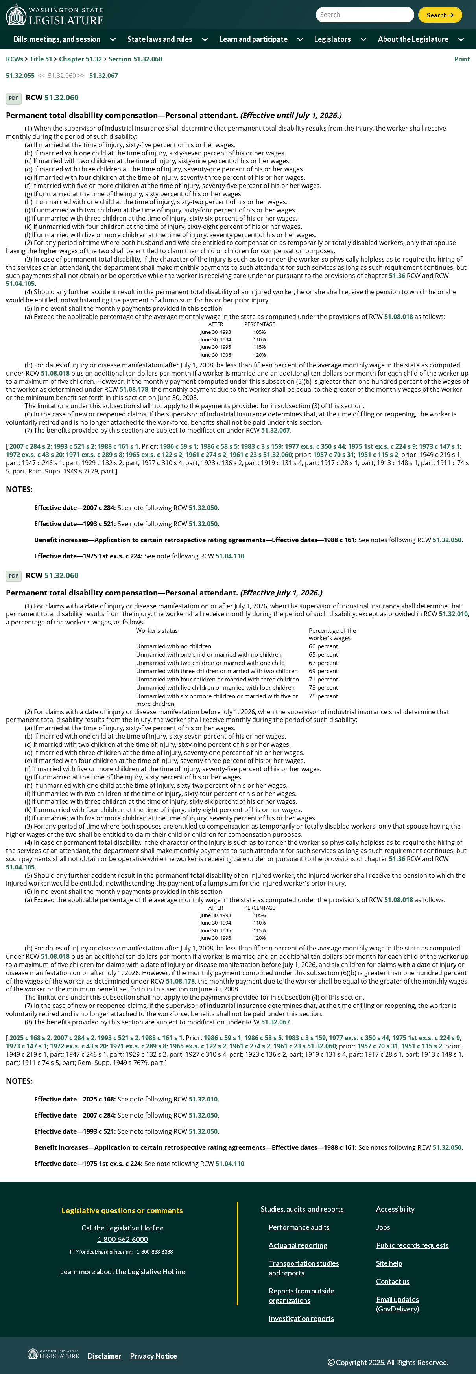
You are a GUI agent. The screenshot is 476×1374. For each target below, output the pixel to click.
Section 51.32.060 (135, 59)
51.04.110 (230, 556)
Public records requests (412, 1245)
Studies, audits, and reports (302, 1209)
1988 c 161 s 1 (118, 446)
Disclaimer (104, 1356)
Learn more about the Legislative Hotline (122, 1271)
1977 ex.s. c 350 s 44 (315, 446)
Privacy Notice (153, 1356)
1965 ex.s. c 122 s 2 (153, 454)
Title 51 (41, 59)
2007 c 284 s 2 (29, 446)
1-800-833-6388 (155, 1252)
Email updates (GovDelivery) (397, 1304)
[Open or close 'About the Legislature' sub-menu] (461, 39)
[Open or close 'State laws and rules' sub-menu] (205, 39)
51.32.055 (20, 75)
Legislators (332, 39)
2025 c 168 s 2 (29, 1037)
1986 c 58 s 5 (219, 446)
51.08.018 (398, 316)
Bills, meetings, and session (57, 39)
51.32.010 (453, 614)
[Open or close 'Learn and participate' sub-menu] (300, 39)
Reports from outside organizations (301, 1295)
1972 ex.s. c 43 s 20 (34, 454)
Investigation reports (301, 1318)
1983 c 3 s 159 (261, 446)
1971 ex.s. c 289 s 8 (94, 454)
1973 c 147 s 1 (439, 446)
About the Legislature (413, 39)
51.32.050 (203, 507)
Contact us (393, 1281)
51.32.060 (61, 98)
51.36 (397, 275)
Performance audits (299, 1227)
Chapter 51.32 (80, 59)
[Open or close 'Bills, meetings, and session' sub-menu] (113, 39)
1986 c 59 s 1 (178, 446)
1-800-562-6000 (122, 1239)
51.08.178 (134, 389)
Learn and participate (254, 39)
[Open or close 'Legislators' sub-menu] (364, 39)
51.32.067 (103, 75)
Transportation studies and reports (304, 1268)
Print (462, 59)
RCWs (14, 59)
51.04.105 (20, 283)
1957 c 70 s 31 (333, 454)
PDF (13, 98)
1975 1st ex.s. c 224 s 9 (382, 446)
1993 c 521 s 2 (74, 446)
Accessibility (395, 1209)
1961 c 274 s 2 (205, 454)
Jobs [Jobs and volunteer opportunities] (383, 1227)
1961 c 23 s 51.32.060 (260, 454)
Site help (389, 1263)
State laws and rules (159, 39)
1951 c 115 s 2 (377, 454)
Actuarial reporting (298, 1245)
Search (440, 14)
